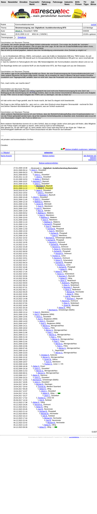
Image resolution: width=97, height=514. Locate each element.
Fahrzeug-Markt (46, 3)
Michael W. (71, 292)
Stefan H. (36, 366)
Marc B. (40, 211)
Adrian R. (63, 269)
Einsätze (24, 2)
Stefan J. (38, 179)
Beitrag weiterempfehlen (48, 163)
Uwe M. (68, 296)
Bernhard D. (50, 238)
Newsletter (13, 2)
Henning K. (53, 242)
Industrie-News (69, 3)
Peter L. (47, 328)
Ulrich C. (34, 170)
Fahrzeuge (58, 2)
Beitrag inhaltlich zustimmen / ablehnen (78, 149)
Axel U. (37, 314)
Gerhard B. (48, 224)
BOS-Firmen (78, 3)
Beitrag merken (48, 156)
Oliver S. (63, 280)
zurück (93, 24)
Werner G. (46, 326)
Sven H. (41, 206)
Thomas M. (42, 386)
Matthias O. (39, 202)
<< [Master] (5, 152)
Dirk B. (41, 400)
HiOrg (32, 91)
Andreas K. (66, 283)
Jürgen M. (39, 204)
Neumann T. (37, 181)
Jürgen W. (47, 359)
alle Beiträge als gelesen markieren (90, 158)
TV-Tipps (86, 3)
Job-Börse (93, 3)
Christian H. (45, 355)
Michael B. (40, 384)
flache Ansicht (6, 156)
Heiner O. (57, 249)
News (3, 2)
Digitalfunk (22, 37)
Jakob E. (39, 190)
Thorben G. (56, 256)
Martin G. (36, 375)
